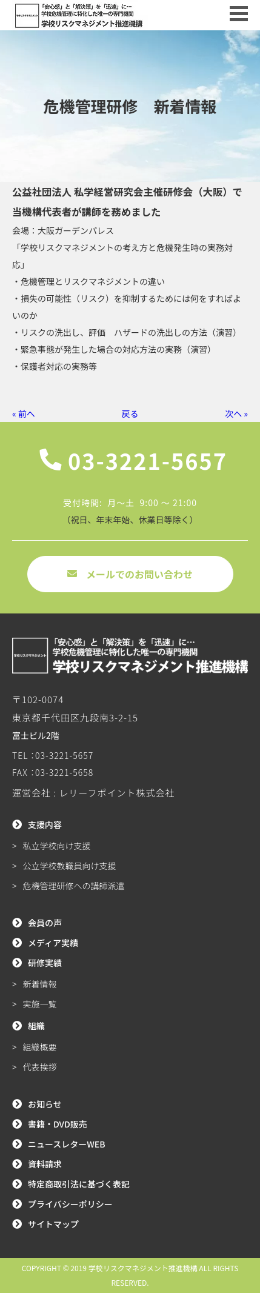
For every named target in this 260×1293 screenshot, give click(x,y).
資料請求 (45, 1164)
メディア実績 (53, 943)
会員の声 (45, 923)
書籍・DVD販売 (57, 1124)
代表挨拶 (40, 1067)
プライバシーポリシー (70, 1204)
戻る (130, 413)
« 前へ (23, 413)
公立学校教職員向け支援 (69, 866)
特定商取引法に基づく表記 (79, 1184)
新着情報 (40, 984)
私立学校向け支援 (57, 846)
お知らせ (45, 1104)
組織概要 (40, 1047)
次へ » (236, 413)
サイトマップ (53, 1224)
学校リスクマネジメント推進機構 (143, 1268)
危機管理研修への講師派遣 (74, 886)
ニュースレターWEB (66, 1144)
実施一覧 (40, 1004)
